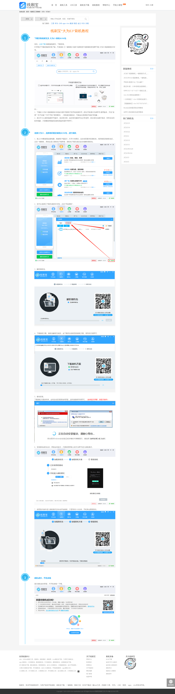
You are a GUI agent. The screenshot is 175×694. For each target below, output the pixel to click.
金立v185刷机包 (52, 665)
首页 (27, 12)
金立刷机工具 (62, 671)
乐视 (87, 23)
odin (20, 659)
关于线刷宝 (89, 668)
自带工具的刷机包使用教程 (133, 112)
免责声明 (89, 676)
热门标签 (89, 674)
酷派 (71, 23)
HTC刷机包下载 (24, 665)
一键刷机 (69, 685)
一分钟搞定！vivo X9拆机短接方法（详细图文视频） (136, 99)
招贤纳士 (89, 665)
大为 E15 (127, 123)
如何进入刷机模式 (111, 665)
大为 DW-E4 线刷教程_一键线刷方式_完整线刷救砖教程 (136, 78)
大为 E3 (126, 157)
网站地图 (89, 671)
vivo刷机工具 (23, 671)
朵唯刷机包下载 (66, 662)
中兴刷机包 (48, 662)
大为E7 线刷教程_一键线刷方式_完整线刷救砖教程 (136, 73)
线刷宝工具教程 (35, 12)
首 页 (54, 5)
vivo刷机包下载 (57, 659)
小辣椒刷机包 (62, 665)
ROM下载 (109, 659)
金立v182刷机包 (46, 668)
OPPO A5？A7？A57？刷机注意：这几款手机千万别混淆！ (136, 91)
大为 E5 (126, 162)
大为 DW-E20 (128, 149)
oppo (64, 23)
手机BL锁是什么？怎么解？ (134, 82)
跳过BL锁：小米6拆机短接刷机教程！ (136, 86)
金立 (79, 23)
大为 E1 (126, 136)
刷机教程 (96, 5)
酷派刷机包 (39, 662)
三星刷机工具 (42, 671)
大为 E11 (127, 145)
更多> (152, 69)
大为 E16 (127, 127)
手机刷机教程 (57, 668)
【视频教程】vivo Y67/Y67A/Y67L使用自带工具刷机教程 (136, 103)
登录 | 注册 (149, 5)
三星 (52, 23)
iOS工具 (73, 5)
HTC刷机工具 (33, 671)
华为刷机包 (36, 668)
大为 (43, 12)
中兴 (83, 23)
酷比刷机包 (33, 665)
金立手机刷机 (72, 665)
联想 (75, 23)
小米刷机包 (31, 662)
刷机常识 (109, 668)
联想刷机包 (42, 665)
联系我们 (89, 662)
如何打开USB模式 (111, 662)
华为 (56, 23)
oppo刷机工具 (66, 668)
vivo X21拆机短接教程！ (132, 95)
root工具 (97, 685)
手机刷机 (51, 685)
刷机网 (49, 659)
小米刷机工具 (71, 671)
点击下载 (42, 44)
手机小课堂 (118, 5)
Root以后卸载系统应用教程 (133, 108)
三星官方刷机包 (68, 659)
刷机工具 (63, 5)
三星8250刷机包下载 (25, 668)
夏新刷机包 (56, 662)
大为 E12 (127, 140)
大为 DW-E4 (128, 153)
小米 (60, 23)
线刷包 (36, 659)
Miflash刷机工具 (28, 659)
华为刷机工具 (52, 671)
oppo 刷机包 (23, 662)
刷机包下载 (84, 5)
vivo (67, 23)
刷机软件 (109, 674)
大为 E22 (127, 132)
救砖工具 (77, 685)
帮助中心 (106, 5)
